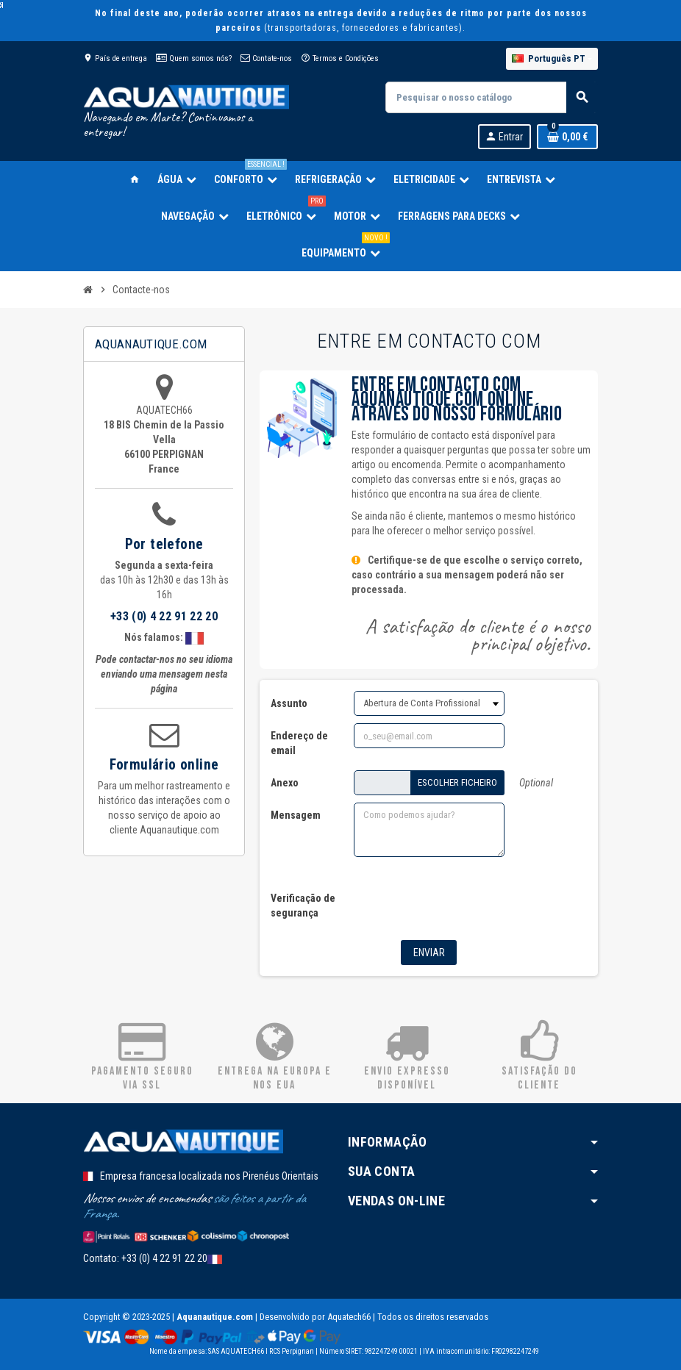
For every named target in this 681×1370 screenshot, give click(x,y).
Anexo (285, 783)
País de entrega (115, 58)
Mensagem (296, 815)
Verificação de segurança (303, 905)
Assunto (289, 703)
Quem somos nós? (194, 58)
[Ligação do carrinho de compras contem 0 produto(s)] (567, 136)
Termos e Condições (340, 58)
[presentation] (452, 900)
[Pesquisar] (491, 97)
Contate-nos (266, 58)
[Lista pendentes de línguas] (552, 59)
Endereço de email (299, 743)
